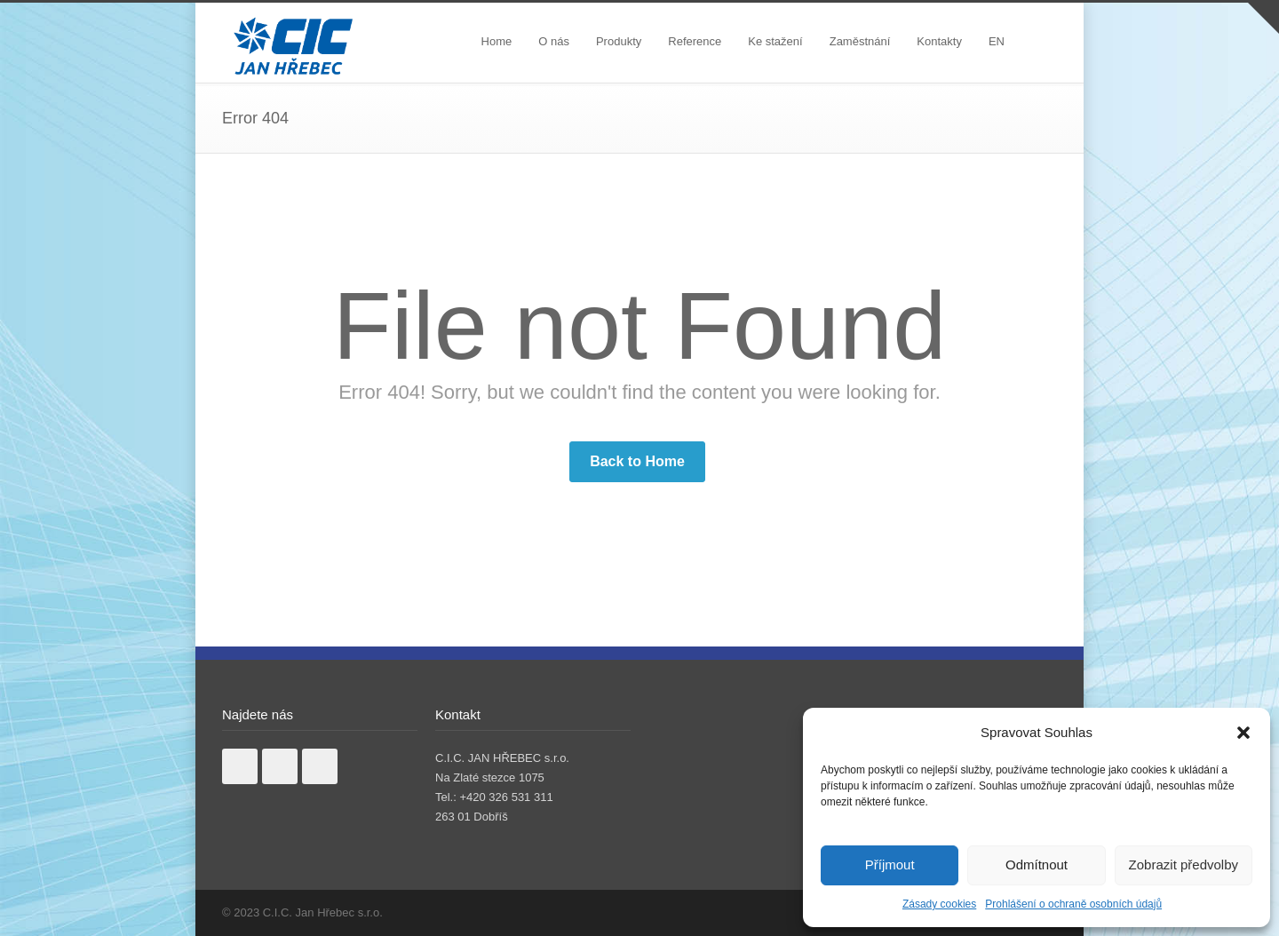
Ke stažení (775, 41)
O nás (553, 41)
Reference (694, 41)
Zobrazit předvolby (1183, 864)
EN (997, 41)
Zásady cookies (939, 904)
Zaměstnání (860, 41)
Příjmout (890, 864)
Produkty (618, 41)
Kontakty (939, 41)
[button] (1243, 733)
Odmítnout (1036, 864)
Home (496, 41)
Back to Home (637, 461)
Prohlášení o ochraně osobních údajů (1073, 904)
